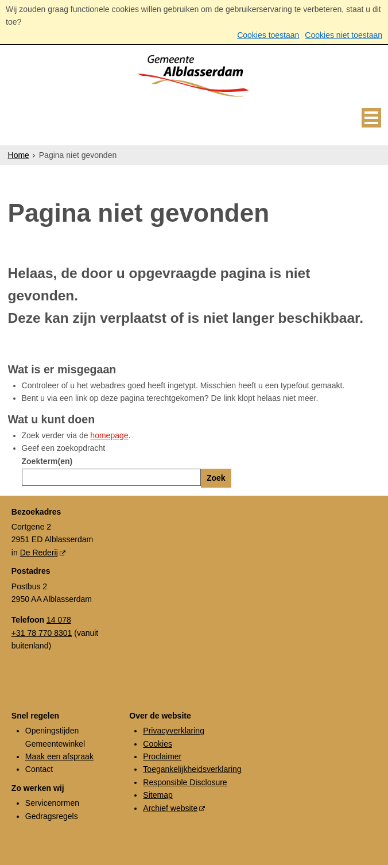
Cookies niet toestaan (343, 35)
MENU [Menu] (371, 118)
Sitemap (157, 795)
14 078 (58, 619)
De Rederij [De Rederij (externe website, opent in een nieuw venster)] (39, 552)
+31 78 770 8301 (41, 633)
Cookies (157, 743)
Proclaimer (162, 756)
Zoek (216, 477)
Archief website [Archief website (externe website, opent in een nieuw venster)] (170, 808)
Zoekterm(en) (47, 461)
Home (18, 155)
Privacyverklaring (173, 730)
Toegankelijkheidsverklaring (192, 769)
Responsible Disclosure (185, 782)
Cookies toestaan (268, 35)
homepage (109, 435)
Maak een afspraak (59, 756)
